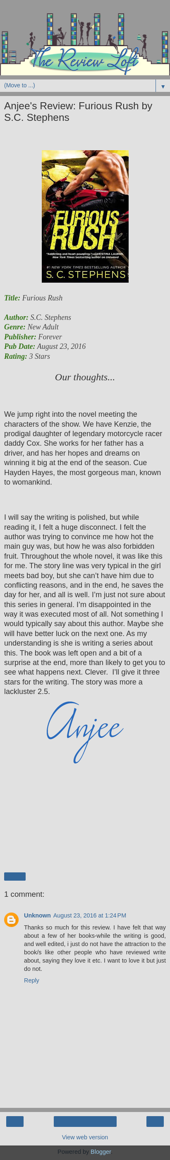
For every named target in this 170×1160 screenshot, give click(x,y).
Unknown (37, 915)
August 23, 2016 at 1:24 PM (89, 915)
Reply (31, 980)
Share (15, 876)
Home (84, 1121)
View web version (85, 1137)
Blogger (101, 1151)
